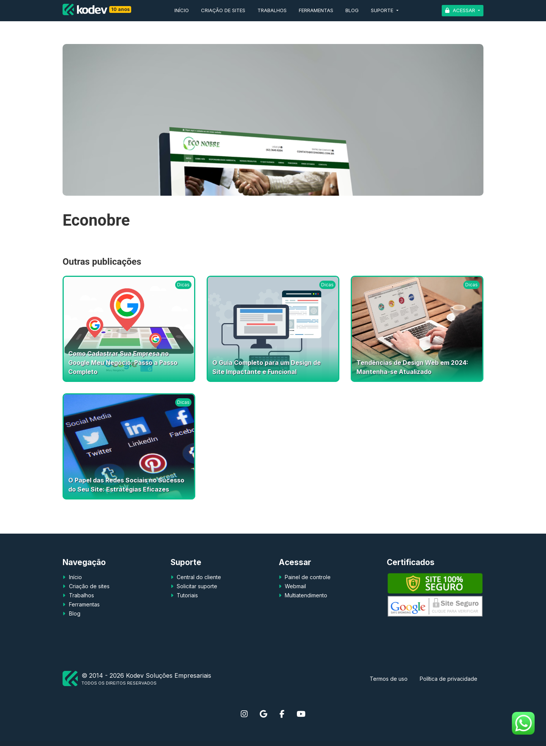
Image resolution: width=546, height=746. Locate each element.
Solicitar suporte (196, 586)
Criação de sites (223, 10)
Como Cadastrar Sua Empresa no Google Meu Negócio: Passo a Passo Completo (122, 362)
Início (181, 10)
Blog (352, 10)
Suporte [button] (383, 10)
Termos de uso (389, 678)
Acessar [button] (464, 10)
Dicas (183, 284)
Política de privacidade (448, 678)
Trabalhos (272, 10)
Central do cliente (198, 577)
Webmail (294, 586)
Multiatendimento (305, 595)
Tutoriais (186, 595)
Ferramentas (316, 10)
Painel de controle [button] (307, 577)
